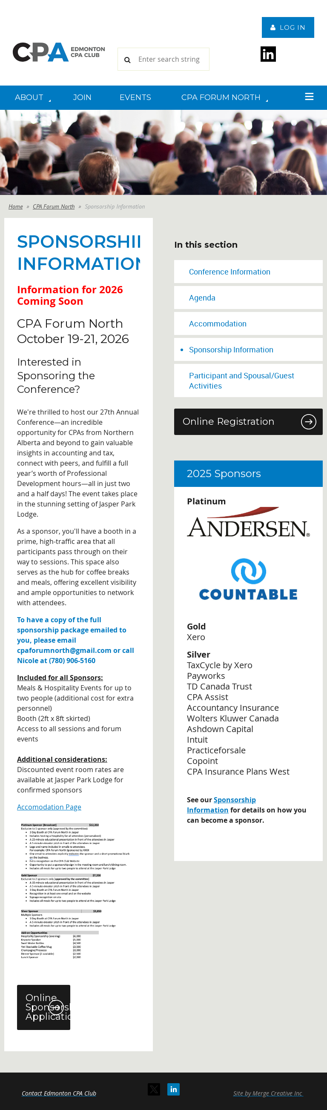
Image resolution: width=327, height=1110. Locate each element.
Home (16, 206)
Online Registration (229, 421)
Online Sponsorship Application (48, 1007)
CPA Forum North (54, 206)
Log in (293, 27)
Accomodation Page (49, 807)
